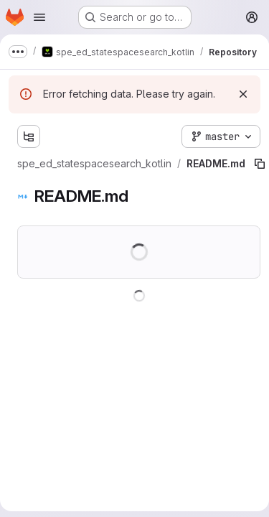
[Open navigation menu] (39, 17)
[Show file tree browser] (28, 136)
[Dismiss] (243, 94)
